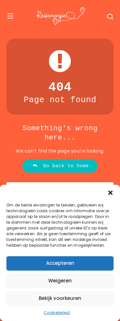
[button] (110, 193)
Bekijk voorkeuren (60, 298)
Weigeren (60, 280)
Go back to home (61, 166)
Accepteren (60, 263)
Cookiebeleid (57, 312)
